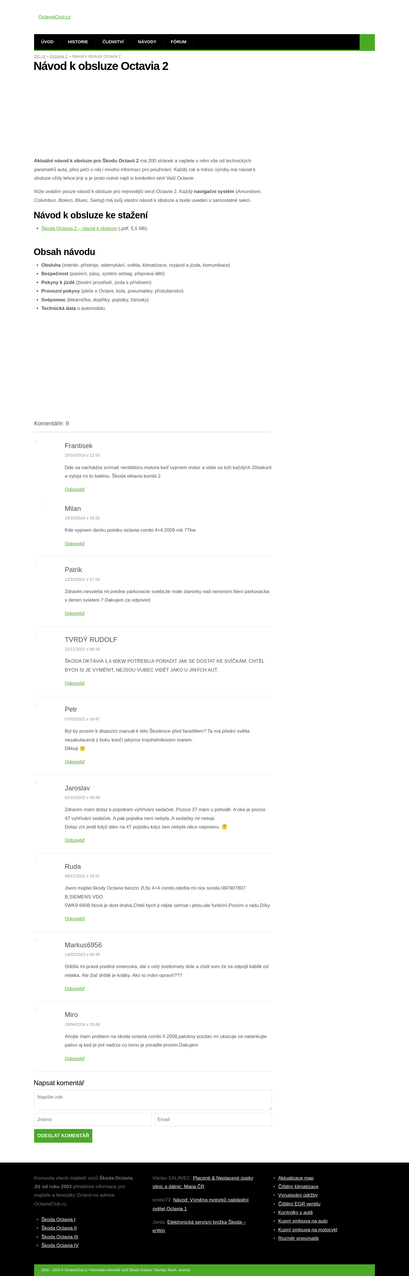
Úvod (47, 41)
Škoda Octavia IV (60, 1245)
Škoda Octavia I (58, 1219)
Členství (113, 41)
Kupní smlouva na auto (303, 1221)
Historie (78, 41)
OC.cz (39, 56)
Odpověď (75, 489)
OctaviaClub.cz (54, 17)
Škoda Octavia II (59, 1228)
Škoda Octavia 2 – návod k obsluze (79, 228)
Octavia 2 (58, 56)
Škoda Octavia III (59, 1237)
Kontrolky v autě (295, 1212)
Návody (147, 41)
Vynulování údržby (298, 1195)
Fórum (178, 41)
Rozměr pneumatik (298, 1238)
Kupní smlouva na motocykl (307, 1229)
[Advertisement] (153, 117)
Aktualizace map (296, 1178)
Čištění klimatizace (298, 1186)
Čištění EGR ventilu (299, 1204)
